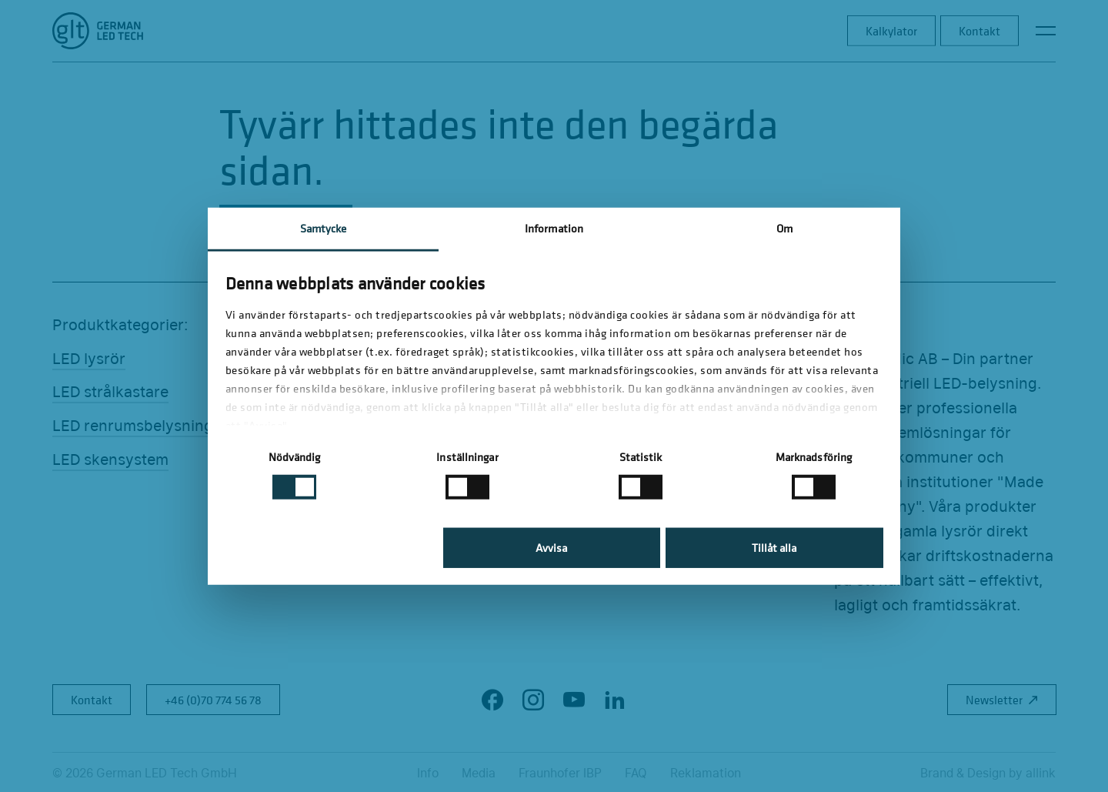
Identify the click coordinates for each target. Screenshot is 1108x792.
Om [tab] (784, 227)
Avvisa (551, 548)
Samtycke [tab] (323, 227)
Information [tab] (554, 227)
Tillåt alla (774, 548)
